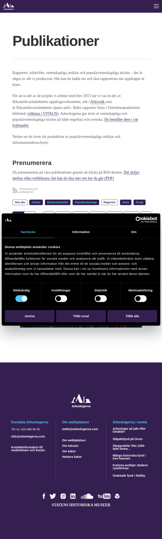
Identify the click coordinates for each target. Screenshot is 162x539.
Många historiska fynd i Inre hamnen (129, 457)
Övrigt (139, 202)
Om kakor (69, 451)
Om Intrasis (70, 445)
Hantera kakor (72, 456)
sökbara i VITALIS (42, 113)
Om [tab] (133, 232)
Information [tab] (81, 232)
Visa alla (20, 202)
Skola (125, 202)
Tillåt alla (132, 316)
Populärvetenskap (86, 202)
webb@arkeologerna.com (80, 429)
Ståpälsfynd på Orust (127, 439)
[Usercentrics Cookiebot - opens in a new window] (138, 220)
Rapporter (110, 202)
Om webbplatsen (74, 440)
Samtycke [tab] (28, 232)
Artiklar (36, 202)
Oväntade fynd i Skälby (129, 475)
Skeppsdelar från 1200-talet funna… (129, 447)
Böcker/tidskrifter (57, 202)
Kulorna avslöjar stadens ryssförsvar (130, 467)
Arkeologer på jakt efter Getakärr (129, 430)
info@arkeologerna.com (28, 436)
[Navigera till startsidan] (81, 407)
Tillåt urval (81, 316)
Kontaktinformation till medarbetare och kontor (28, 449)
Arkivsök (97, 102)
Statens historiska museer (81, 505)
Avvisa (30, 316)
